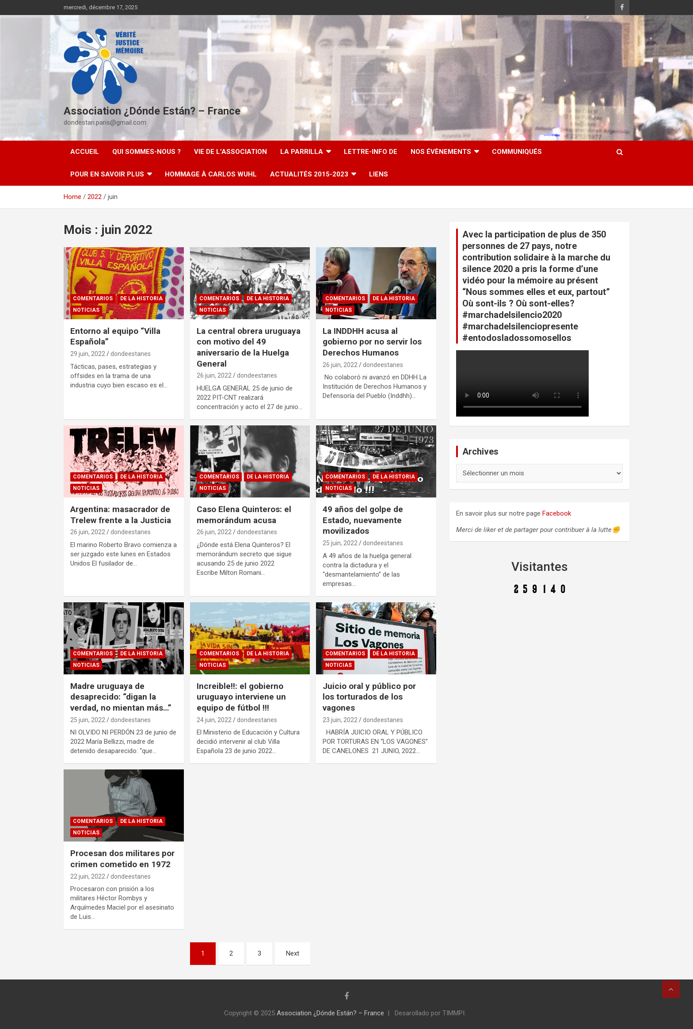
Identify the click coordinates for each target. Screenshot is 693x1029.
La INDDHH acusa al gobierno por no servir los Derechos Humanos (372, 342)
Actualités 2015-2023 (309, 174)
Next (292, 953)
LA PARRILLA (301, 152)
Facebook (556, 513)
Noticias (86, 310)
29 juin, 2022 (87, 353)
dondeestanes (130, 353)
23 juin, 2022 (340, 719)
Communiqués (517, 152)
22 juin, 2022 (87, 876)
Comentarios (93, 298)
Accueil (84, 152)
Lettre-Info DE (370, 152)
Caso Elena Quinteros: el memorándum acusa (244, 514)
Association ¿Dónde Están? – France (152, 111)
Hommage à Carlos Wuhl (211, 174)
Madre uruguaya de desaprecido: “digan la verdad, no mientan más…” (120, 697)
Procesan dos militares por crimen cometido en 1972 (122, 858)
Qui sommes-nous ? (146, 152)
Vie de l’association (230, 152)
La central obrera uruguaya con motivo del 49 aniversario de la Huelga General (249, 347)
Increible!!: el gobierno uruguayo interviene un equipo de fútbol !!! (241, 697)
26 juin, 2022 (214, 375)
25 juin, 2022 (340, 543)
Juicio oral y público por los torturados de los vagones (369, 697)
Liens (378, 174)
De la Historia (141, 298)
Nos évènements (441, 152)
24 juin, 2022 (214, 719)
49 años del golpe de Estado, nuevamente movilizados (363, 520)
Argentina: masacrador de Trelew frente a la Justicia (120, 514)
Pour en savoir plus (107, 174)
